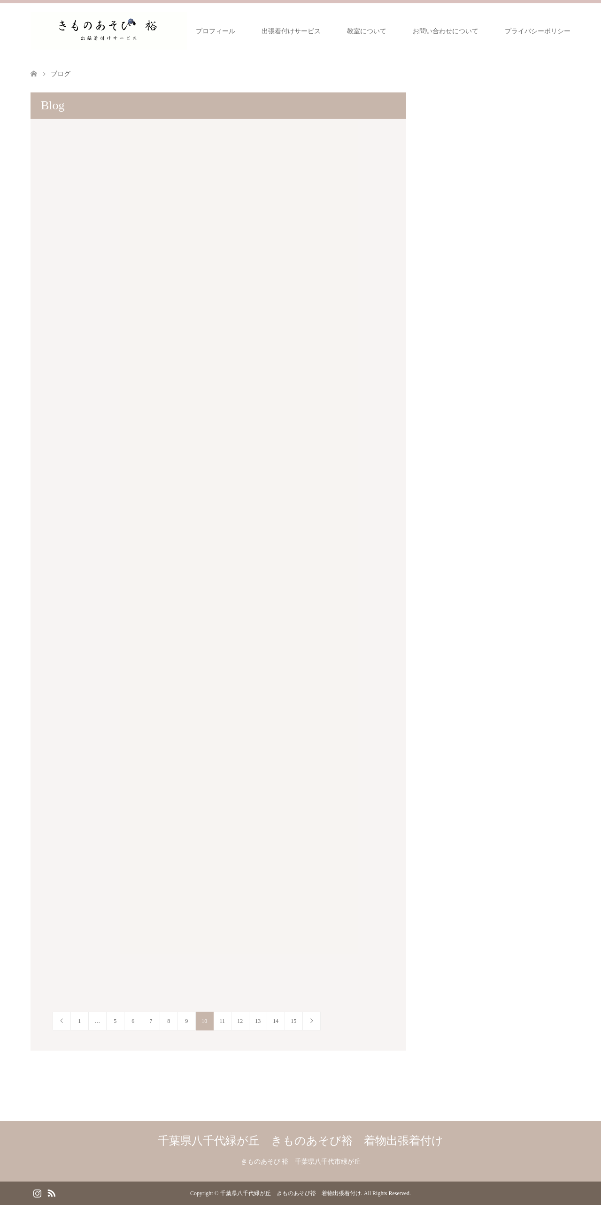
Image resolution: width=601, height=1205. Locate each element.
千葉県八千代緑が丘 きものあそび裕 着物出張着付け (300, 1141)
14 (275, 1021)
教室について (366, 31)
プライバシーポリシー (537, 31)
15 (293, 1021)
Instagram (37, 1192)
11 (222, 1021)
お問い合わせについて (445, 31)
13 (258, 1021)
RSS (51, 1192)
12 (240, 1021)
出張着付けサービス (291, 31)
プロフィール (215, 31)
